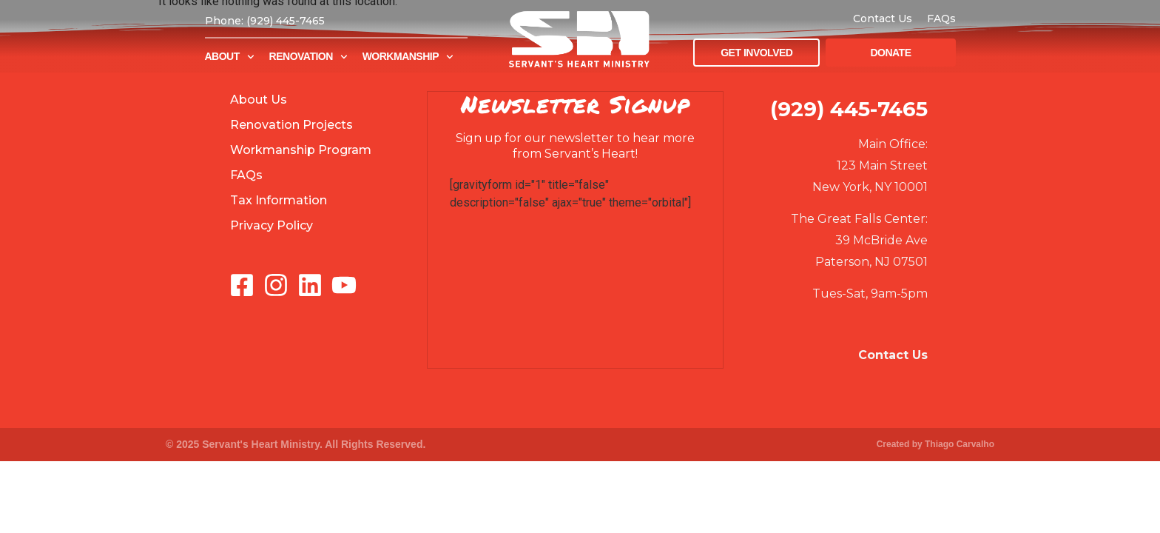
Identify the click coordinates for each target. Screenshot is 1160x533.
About (229, 57)
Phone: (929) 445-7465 (265, 20)
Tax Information (278, 200)
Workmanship (407, 57)
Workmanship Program (300, 150)
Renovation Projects (291, 125)
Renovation (308, 57)
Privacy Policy (271, 225)
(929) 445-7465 (849, 108)
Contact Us (882, 18)
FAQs (941, 18)
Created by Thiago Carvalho (935, 444)
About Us (258, 100)
